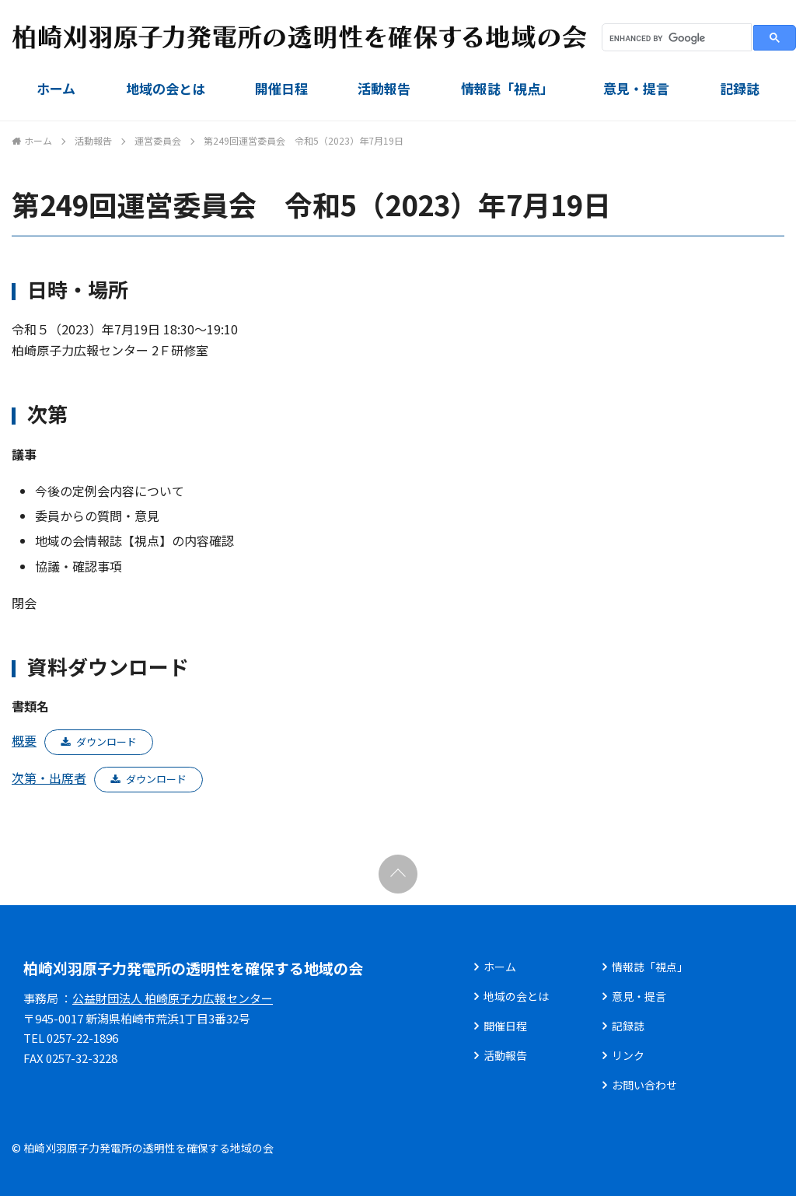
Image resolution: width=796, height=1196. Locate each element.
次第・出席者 (49, 777)
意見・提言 (636, 88)
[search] (675, 38)
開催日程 (281, 88)
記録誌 (739, 88)
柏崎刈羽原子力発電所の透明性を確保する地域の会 (193, 967)
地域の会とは (165, 88)
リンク (628, 1055)
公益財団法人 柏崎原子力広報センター (172, 998)
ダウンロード (106, 741)
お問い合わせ (644, 1085)
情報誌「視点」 (507, 88)
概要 (24, 740)
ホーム (56, 88)
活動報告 (384, 88)
